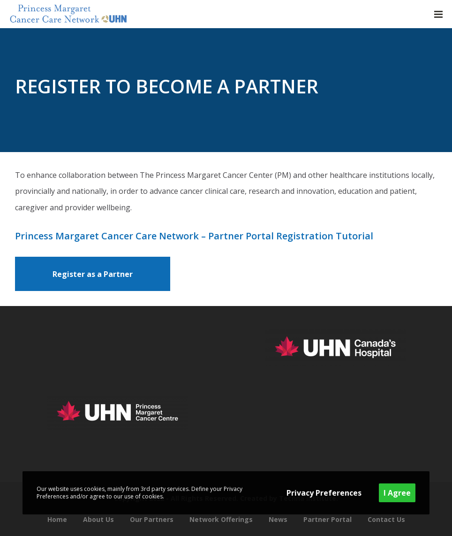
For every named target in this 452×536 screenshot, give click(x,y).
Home (57, 519)
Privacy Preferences (324, 493)
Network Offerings (221, 519)
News (278, 519)
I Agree (397, 493)
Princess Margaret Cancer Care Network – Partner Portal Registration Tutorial (194, 236)
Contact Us (386, 519)
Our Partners (151, 519)
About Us (98, 519)
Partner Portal (327, 519)
